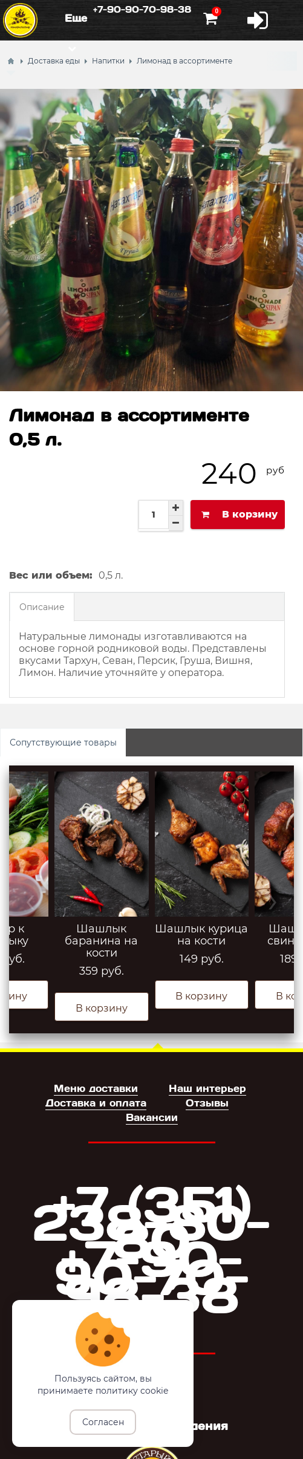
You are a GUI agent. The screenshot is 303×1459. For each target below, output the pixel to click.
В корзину (102, 1008)
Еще (76, 18)
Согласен (103, 1422)
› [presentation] (272, 899)
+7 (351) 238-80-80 (151, 1220)
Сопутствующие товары (63, 742)
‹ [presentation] (30, 899)
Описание (42, 607)
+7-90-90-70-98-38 (142, 9)
